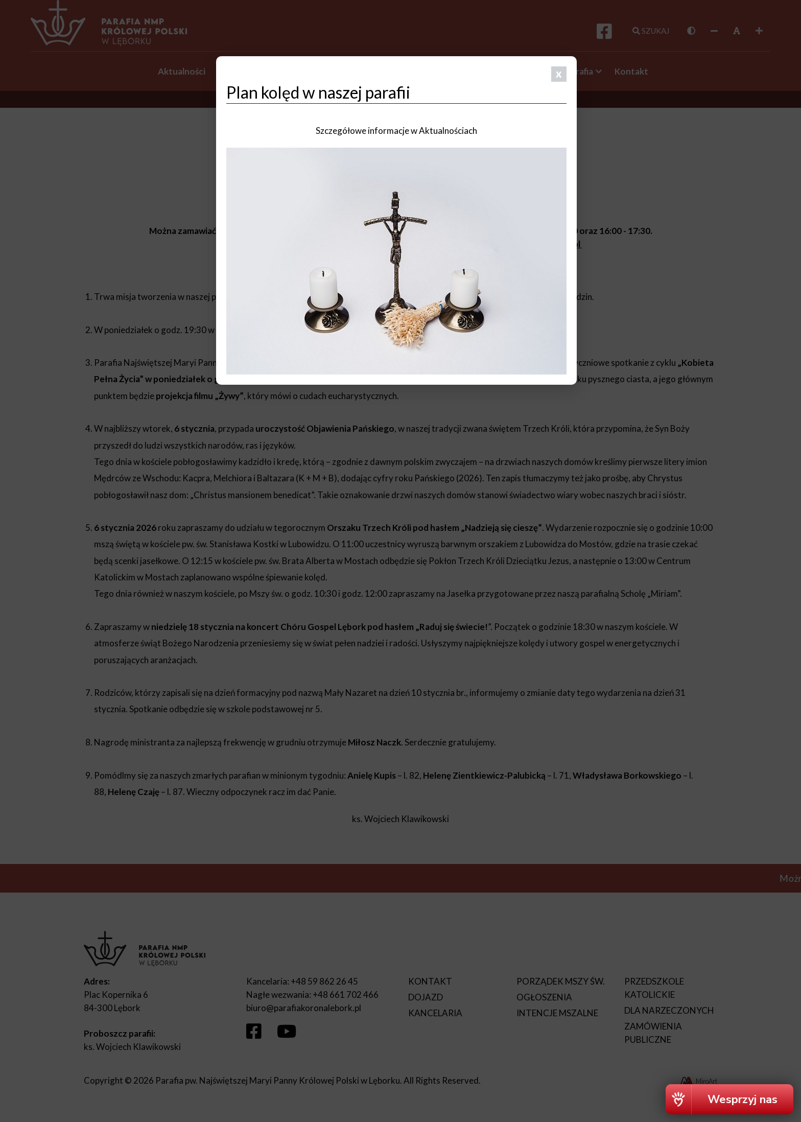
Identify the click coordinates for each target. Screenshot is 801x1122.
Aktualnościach (448, 130)
